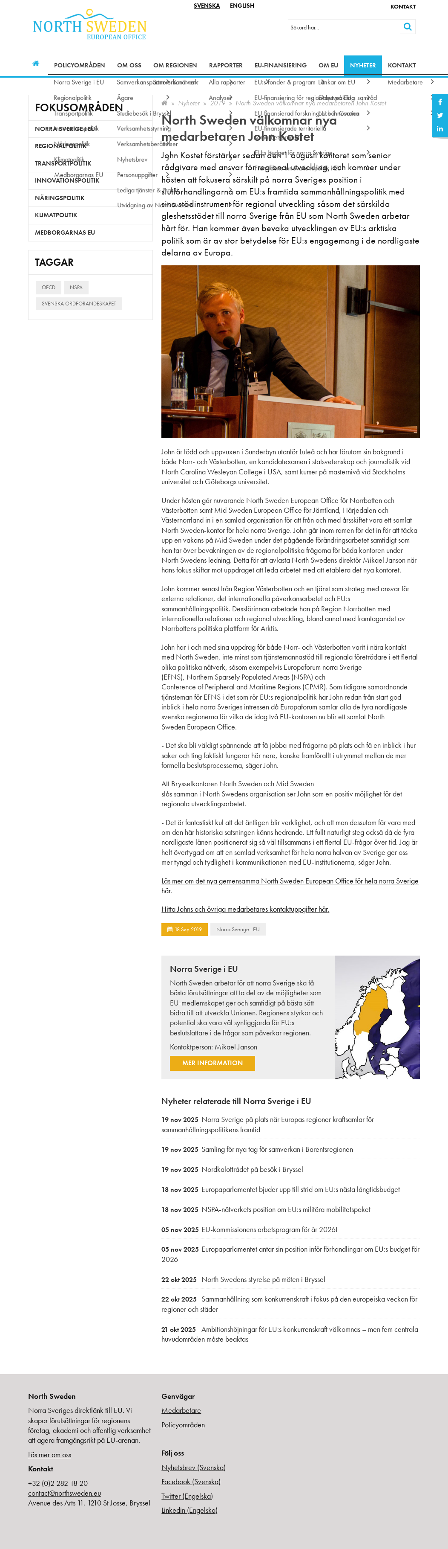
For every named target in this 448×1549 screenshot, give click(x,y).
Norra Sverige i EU (238, 929)
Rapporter (226, 65)
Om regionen (175, 65)
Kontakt (403, 6)
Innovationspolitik (67, 180)
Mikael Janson (236, 1047)
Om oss (129, 65)
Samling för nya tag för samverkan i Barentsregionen (257, 1149)
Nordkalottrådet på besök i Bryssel (232, 1169)
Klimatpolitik (56, 215)
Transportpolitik (63, 163)
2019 (217, 103)
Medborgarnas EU (65, 232)
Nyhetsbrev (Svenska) (193, 1467)
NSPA (76, 287)
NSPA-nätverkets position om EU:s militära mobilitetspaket (265, 1209)
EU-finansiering (281, 65)
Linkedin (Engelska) (189, 1510)
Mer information (212, 1062)
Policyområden (79, 65)
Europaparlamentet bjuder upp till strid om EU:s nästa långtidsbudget (280, 1189)
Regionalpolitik (61, 146)
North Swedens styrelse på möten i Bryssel (243, 1279)
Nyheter (363, 65)
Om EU (328, 65)
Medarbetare (181, 1410)
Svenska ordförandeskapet (79, 303)
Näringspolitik (60, 198)
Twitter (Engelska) (187, 1496)
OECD (48, 287)
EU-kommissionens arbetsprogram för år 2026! (249, 1229)
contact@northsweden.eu (64, 1493)
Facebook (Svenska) (191, 1481)
